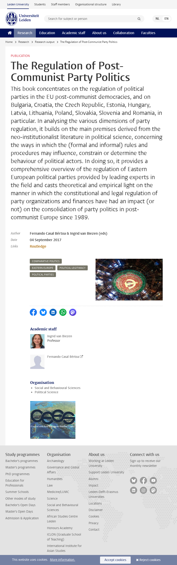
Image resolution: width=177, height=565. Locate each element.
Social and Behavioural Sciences (57, 388)
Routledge (38, 246)
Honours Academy (60, 528)
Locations (95, 503)
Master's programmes (20, 467)
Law (50, 485)
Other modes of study (20, 499)
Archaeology (55, 461)
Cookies (94, 516)
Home (9, 42)
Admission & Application (22, 518)
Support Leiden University (106, 472)
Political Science (46, 392)
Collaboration (123, 33)
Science (52, 499)
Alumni (93, 479)
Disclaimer (96, 510)
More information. (62, 560)
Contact (94, 530)
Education (47, 33)
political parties (43, 274)
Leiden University (18, 4)
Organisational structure (91, 4)
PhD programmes (17, 474)
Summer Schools (17, 492)
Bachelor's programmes (21, 461)
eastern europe (42, 268)
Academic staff (73, 33)
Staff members (60, 4)
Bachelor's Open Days (20, 505)
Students (40, 4)
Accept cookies (115, 560)
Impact (93, 485)
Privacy (93, 523)
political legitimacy (72, 268)
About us (99, 33)
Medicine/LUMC (58, 492)
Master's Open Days (19, 511)
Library (116, 4)
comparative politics (46, 261)
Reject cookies (149, 560)
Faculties (148, 33)
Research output (44, 42)
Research (24, 33)
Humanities (54, 479)
